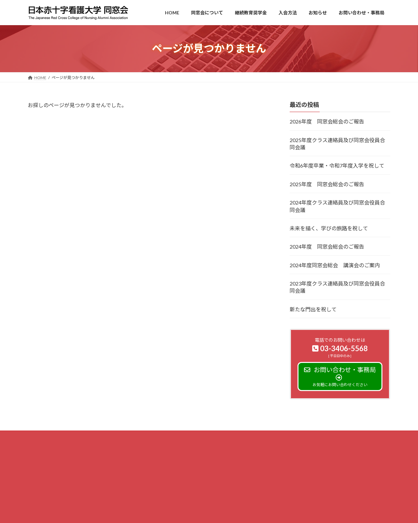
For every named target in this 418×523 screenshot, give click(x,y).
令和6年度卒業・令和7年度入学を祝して (337, 165)
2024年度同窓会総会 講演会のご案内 (335, 265)
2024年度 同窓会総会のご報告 (327, 246)
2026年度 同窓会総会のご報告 (327, 121)
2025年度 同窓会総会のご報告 (327, 184)
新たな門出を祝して (313, 309)
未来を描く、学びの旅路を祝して (329, 228)
